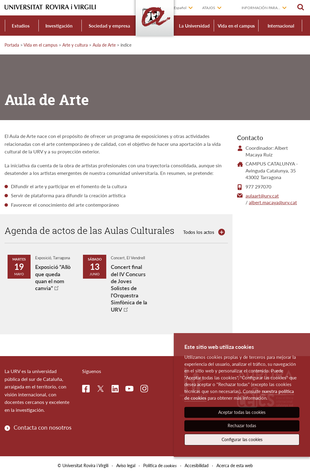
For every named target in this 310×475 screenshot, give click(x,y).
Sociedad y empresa (109, 25)
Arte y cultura (75, 45)
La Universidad (194, 25)
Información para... (261, 7)
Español (180, 7)
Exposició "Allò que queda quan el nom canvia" (53, 277)
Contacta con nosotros (42, 427)
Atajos (208, 7)
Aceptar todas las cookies (241, 412)
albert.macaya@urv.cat (273, 202)
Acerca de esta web (234, 465)
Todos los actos (198, 232)
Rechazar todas (242, 425)
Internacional (281, 25)
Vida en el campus (236, 25)
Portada (12, 45)
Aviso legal (125, 465)
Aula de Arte (104, 45)
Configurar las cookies (242, 439)
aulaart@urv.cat (262, 195)
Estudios (21, 25)
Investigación (58, 25)
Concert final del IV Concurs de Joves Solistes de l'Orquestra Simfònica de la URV (129, 288)
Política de (160, 465)
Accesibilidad (197, 465)
